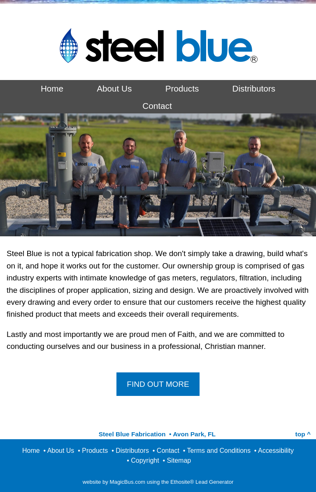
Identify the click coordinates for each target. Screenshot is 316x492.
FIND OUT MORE (158, 384)
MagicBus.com (127, 482)
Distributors (254, 88)
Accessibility (276, 450)
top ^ (303, 434)
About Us (114, 88)
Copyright (145, 460)
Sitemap (179, 460)
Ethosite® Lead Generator (201, 482)
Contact (157, 106)
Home (52, 88)
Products (182, 88)
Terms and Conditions (219, 450)
